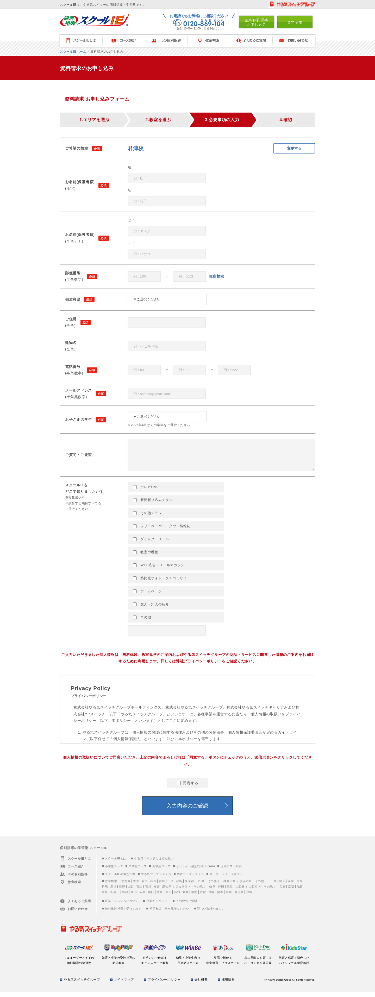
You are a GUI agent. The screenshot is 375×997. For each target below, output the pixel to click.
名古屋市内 (183, 891)
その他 (142, 622)
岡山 (134, 896)
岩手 (145, 885)
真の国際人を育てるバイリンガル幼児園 (258, 962)
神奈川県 (229, 885)
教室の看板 (145, 557)
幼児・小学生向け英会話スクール (188, 962)
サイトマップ (124, 984)
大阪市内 (254, 891)
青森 (136, 885)
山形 (171, 885)
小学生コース (114, 870)
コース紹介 (123, 41)
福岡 (194, 896)
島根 (125, 896)
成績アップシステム (190, 878)
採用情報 (228, 984)
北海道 (125, 885)
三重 (230, 891)
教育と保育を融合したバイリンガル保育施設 (294, 962)
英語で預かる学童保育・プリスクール (223, 962)
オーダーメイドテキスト (226, 878)
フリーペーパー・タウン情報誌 (161, 531)
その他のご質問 (186, 905)
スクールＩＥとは (80, 41)
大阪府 (240, 891)
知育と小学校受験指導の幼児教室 (118, 962)
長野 (122, 891)
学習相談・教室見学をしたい (169, 913)
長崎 (212, 896)
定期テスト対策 (231, 870)
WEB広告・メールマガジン (158, 570)
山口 (151, 896)
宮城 (162, 885)
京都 (291, 891)
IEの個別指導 (166, 41)
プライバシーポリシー (164, 984)
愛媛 (186, 896)
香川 (168, 896)
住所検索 (216, 276)
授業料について (157, 905)
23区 (201, 885)
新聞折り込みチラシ (153, 505)
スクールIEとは (115, 863)
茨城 (291, 885)
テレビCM (145, 492)
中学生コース (138, 870)
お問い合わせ (294, 41)
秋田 (153, 885)
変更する (294, 148)
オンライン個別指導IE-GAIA (195, 870)
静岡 (221, 891)
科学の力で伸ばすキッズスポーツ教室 (155, 962)
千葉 (274, 885)
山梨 (131, 891)
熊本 (220, 896)
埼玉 (282, 885)
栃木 (300, 885)
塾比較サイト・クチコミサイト (161, 583)
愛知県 (166, 891)
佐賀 (203, 896)
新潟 (113, 891)
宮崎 (229, 896)
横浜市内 (246, 885)
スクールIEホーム (73, 51)
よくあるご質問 (251, 41)
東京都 (189, 885)
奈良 (105, 896)
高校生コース (161, 870)
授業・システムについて (122, 905)
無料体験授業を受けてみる (123, 913)
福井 (157, 891)
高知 (177, 896)
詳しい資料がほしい (210, 913)
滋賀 (300, 891)
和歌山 (115, 896)
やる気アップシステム (156, 878)
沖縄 (249, 896)
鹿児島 (238, 896)
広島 (142, 896)
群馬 (105, 891)
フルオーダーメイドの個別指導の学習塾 (79, 962)
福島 (179, 885)
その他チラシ (147, 518)
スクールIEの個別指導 (120, 878)
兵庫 (282, 891)
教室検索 (209, 41)
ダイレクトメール (151, 544)
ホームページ (147, 596)
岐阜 (212, 891)
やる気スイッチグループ (82, 984)
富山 (139, 891)
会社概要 (201, 984)
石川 (148, 891)
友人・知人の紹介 (151, 609)
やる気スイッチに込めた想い (154, 863)
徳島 (160, 896)
